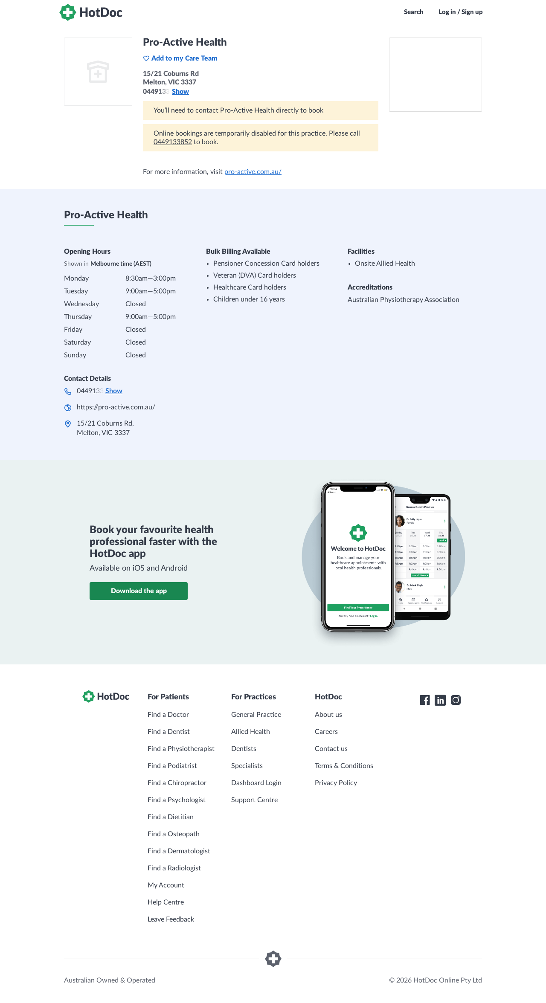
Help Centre (166, 902)
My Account (166, 885)
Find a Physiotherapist (181, 748)
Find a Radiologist (174, 868)
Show (180, 91)
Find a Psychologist (177, 800)
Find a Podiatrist (172, 765)
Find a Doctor (168, 714)
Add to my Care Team (180, 58)
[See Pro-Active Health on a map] (435, 74)
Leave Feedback (171, 919)
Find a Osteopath (174, 834)
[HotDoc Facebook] (425, 700)
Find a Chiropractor (177, 783)
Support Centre (254, 800)
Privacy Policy (336, 783)
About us (328, 714)
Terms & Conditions (344, 765)
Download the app (139, 591)
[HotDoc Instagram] (455, 700)
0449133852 (173, 142)
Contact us (331, 748)
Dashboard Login (256, 783)
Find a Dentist (169, 731)
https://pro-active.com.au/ (116, 407)
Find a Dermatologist (179, 851)
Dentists (243, 748)
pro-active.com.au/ (253, 171)
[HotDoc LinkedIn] (440, 700)
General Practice (256, 714)
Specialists (247, 765)
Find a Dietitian (171, 817)
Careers (326, 731)
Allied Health (250, 731)
